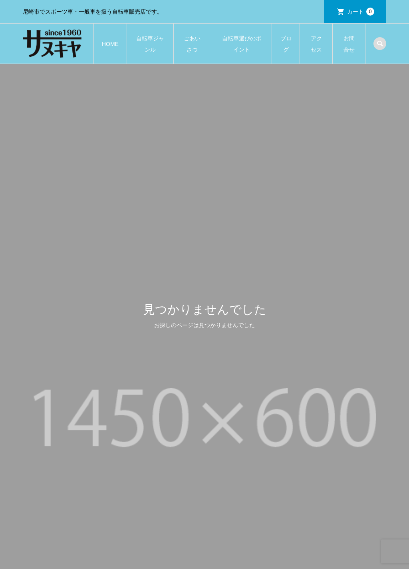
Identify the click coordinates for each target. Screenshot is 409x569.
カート (360, 12)
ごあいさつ (192, 44)
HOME (110, 44)
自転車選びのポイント (241, 44)
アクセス (316, 44)
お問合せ (349, 44)
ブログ (286, 44)
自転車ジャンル (150, 44)
